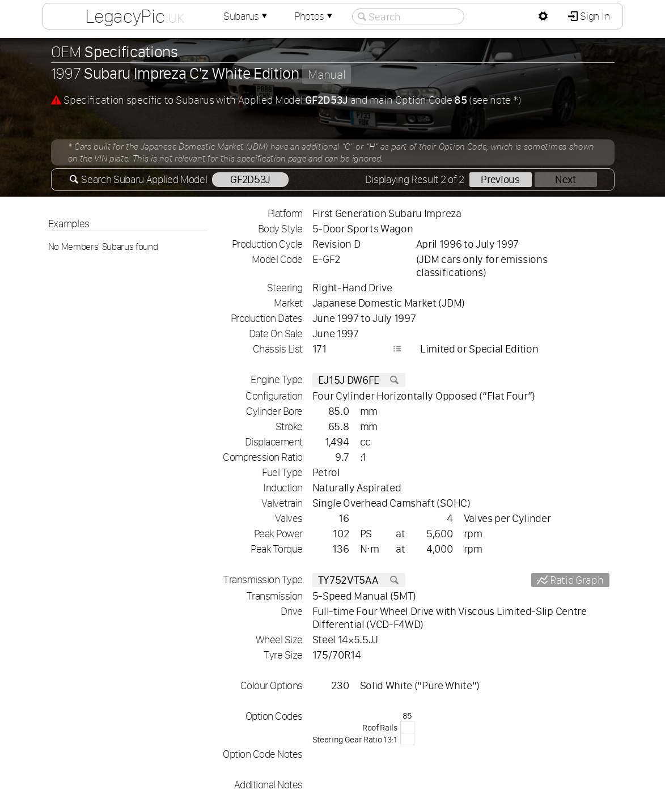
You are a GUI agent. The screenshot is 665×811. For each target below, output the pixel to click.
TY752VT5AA (359, 580)
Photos (314, 16)
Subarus (246, 16)
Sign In (593, 16)
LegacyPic (134, 16)
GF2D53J (250, 179)
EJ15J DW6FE (359, 380)
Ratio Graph (575, 580)
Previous (500, 179)
